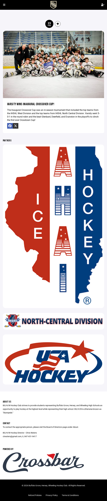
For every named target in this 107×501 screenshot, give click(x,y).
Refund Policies (35, 495)
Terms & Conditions (70, 495)
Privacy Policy (52, 495)
